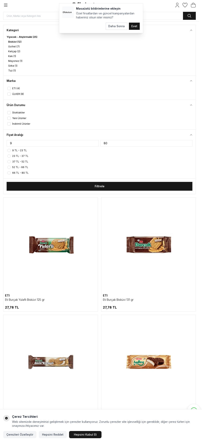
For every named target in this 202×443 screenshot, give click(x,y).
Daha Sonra (116, 26)
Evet (134, 26)
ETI (7, 295)
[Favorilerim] (185, 5)
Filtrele (100, 186)
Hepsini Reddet (52, 434)
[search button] (189, 16)
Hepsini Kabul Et (85, 434)
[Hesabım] (177, 5)
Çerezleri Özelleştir (19, 434)
